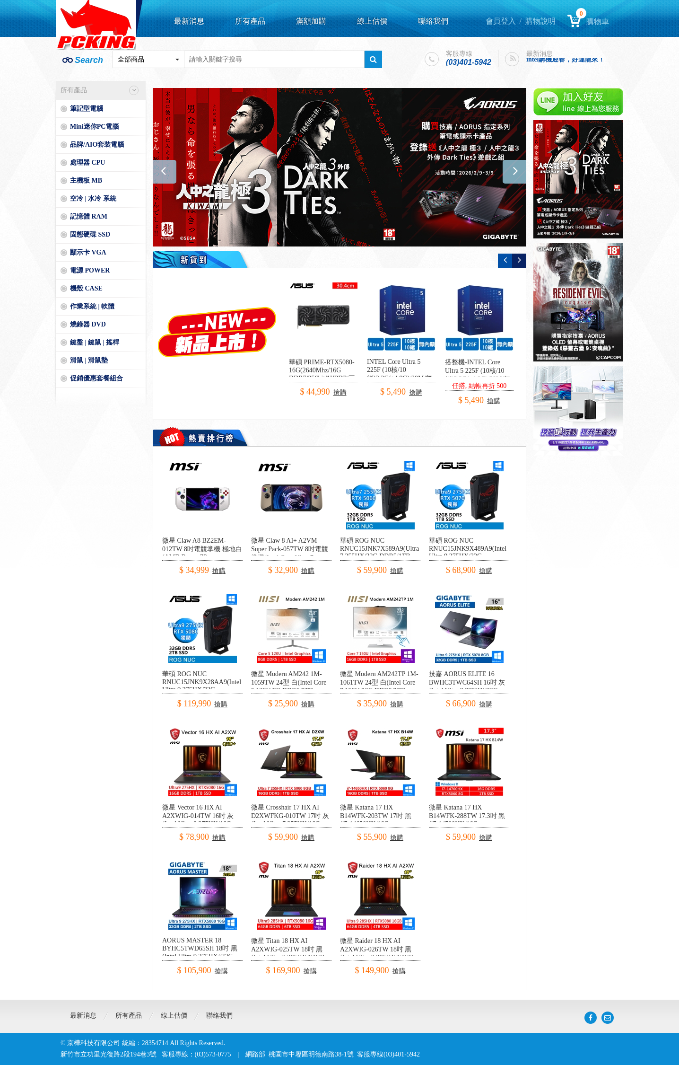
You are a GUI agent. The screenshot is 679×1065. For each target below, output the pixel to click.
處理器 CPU (87, 162)
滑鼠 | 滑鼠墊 (89, 360)
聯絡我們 (433, 21)
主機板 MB (86, 180)
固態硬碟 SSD (90, 234)
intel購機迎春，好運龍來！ (565, 60)
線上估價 (372, 21)
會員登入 (501, 21)
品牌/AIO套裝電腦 (97, 144)
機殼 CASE (86, 288)
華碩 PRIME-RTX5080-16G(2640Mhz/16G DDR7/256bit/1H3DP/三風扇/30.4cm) (322, 374)
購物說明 (540, 21)
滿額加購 (311, 21)
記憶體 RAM (88, 216)
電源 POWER (90, 270)
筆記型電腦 (86, 108)
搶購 (340, 392)
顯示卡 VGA (88, 252)
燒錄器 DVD (88, 324)
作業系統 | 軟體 (92, 306)
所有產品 (250, 21)
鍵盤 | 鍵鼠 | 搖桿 (94, 342)
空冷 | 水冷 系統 (93, 198)
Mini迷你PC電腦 (94, 126)
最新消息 (189, 21)
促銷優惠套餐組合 (96, 378)
